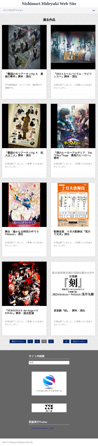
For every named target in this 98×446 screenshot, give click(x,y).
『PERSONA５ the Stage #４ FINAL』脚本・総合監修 (23, 311)
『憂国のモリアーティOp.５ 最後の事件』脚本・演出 (24, 75)
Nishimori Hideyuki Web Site (49, 3)
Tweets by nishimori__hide (43, 428)
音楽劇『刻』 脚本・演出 (69, 310)
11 (67, 341)
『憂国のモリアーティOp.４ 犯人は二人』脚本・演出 (24, 154)
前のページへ (18, 341)
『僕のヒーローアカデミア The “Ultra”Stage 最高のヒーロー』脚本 (73, 155)
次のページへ (79, 341)
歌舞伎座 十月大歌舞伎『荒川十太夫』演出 (72, 232)
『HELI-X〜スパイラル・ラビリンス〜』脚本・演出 (73, 75)
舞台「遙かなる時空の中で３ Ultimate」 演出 (23, 232)
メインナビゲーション (49, 10)
